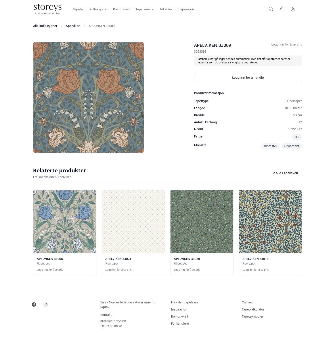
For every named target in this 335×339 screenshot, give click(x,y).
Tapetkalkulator (253, 309)
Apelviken (73, 26)
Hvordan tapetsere (184, 302)
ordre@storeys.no (113, 321)
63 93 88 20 (113, 326)
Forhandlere (180, 323)
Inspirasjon (179, 309)
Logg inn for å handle (248, 77)
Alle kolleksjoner (45, 26)
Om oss (247, 302)
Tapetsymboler (252, 316)
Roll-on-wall (179, 316)
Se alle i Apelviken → (287, 173)
